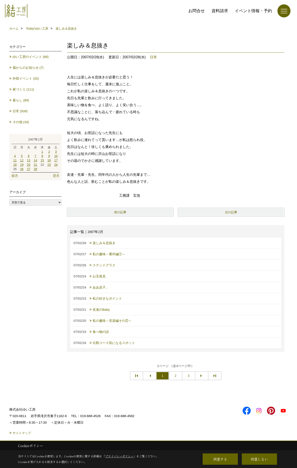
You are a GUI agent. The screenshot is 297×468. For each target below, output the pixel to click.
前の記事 (120, 212)
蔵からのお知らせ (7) (28, 67)
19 (21, 164)
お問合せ (196, 10)
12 (21, 160)
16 (49, 160)
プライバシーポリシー (119, 456)
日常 (153, 57)
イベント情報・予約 (253, 10)
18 (15, 164)
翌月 (56, 176)
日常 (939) (20, 111)
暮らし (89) (21, 100)
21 (35, 164)
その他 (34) (21, 122)
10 (56, 156)
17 (56, 160)
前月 (15, 176)
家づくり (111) (23, 89)
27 (28, 169)
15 (42, 160)
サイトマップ (22, 433)
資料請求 (220, 10)
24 (56, 164)
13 (28, 160)
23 (49, 164)
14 (35, 160)
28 (35, 169)
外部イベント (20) (26, 78)
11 (15, 160)
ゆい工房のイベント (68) (31, 57)
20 (28, 164)
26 (21, 169)
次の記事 (231, 212)
